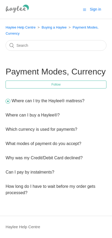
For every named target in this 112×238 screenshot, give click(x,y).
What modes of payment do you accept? (43, 143)
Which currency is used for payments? (41, 129)
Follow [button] (56, 84)
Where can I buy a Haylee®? (33, 115)
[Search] (56, 45)
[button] (84, 9)
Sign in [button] (95, 9)
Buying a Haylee (54, 27)
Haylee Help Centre (20, 27)
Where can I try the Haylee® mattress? (48, 101)
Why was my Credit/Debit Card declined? (44, 158)
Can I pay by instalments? (30, 172)
